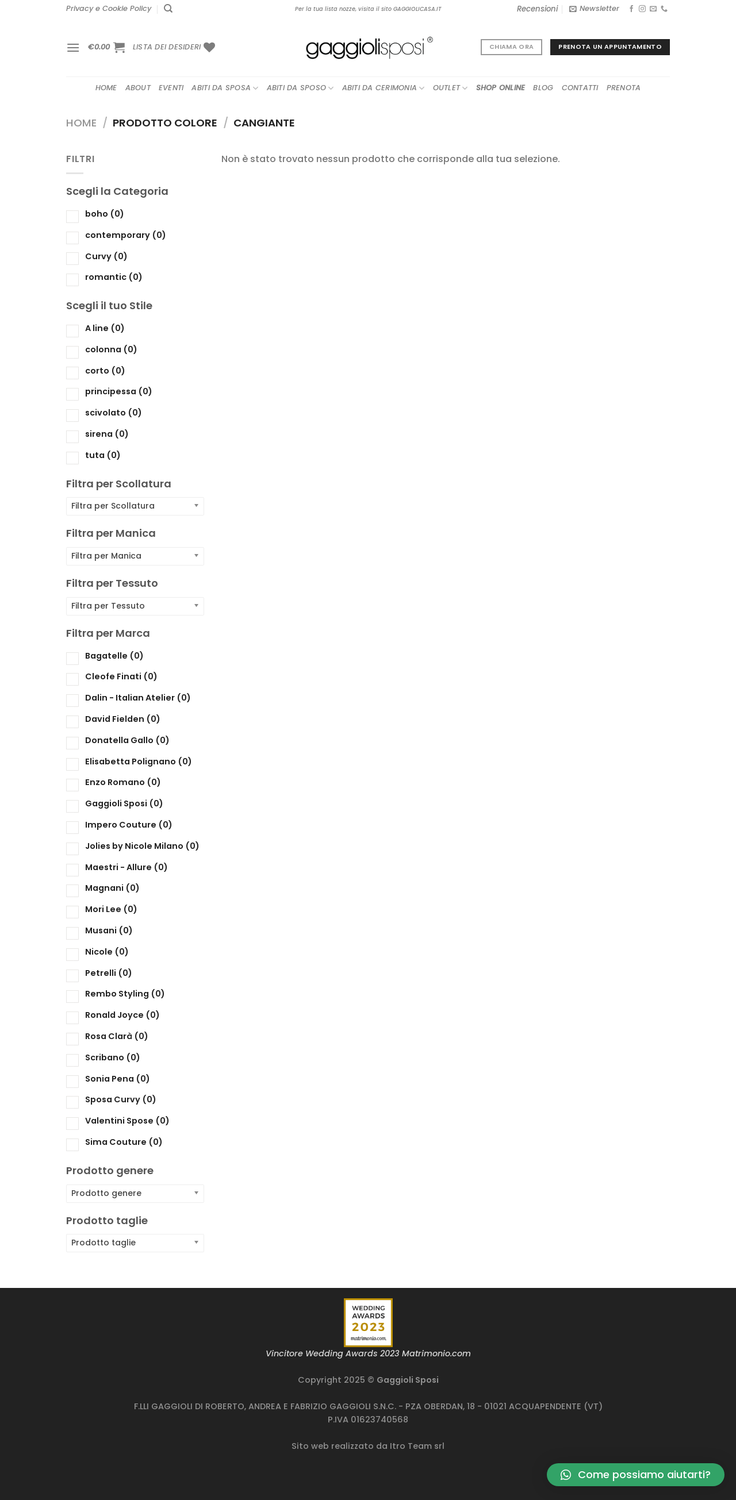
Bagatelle (114, 655)
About (138, 88)
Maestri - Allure (126, 866)
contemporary (125, 234)
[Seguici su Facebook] (631, 9)
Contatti (580, 88)
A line (105, 328)
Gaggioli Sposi (124, 803)
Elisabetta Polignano (138, 761)
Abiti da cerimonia (383, 88)
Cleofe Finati (121, 676)
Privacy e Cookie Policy (108, 8)
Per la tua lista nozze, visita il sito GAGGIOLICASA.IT (368, 9)
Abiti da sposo (300, 88)
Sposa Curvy (120, 1099)
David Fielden (122, 719)
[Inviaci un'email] (653, 9)
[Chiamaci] (664, 9)
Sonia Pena (117, 1078)
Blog (543, 88)
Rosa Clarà (116, 1036)
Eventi (171, 88)
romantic (114, 277)
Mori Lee (111, 909)
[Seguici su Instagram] (642, 9)
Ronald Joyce (122, 1015)
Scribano (112, 1057)
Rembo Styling (125, 993)
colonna (111, 349)
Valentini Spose (127, 1120)
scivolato (113, 412)
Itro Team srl (417, 1446)
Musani (109, 930)
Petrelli (108, 972)
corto (105, 370)
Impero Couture (128, 824)
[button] (635, 1474)
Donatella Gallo (127, 739)
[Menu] (73, 47)
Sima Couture (124, 1142)
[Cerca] (168, 9)
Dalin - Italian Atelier (138, 697)
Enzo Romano (123, 782)
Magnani (112, 888)
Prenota (624, 88)
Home (106, 88)
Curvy (106, 255)
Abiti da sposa (224, 88)
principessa (118, 391)
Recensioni (537, 8)
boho (104, 214)
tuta (103, 454)
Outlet (450, 88)
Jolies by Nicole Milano (142, 845)
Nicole (107, 951)
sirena (107, 434)
